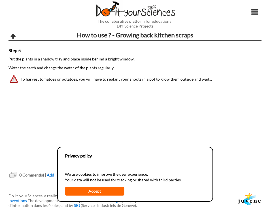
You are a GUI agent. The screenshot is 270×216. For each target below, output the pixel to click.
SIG (77, 205)
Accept (94, 191)
